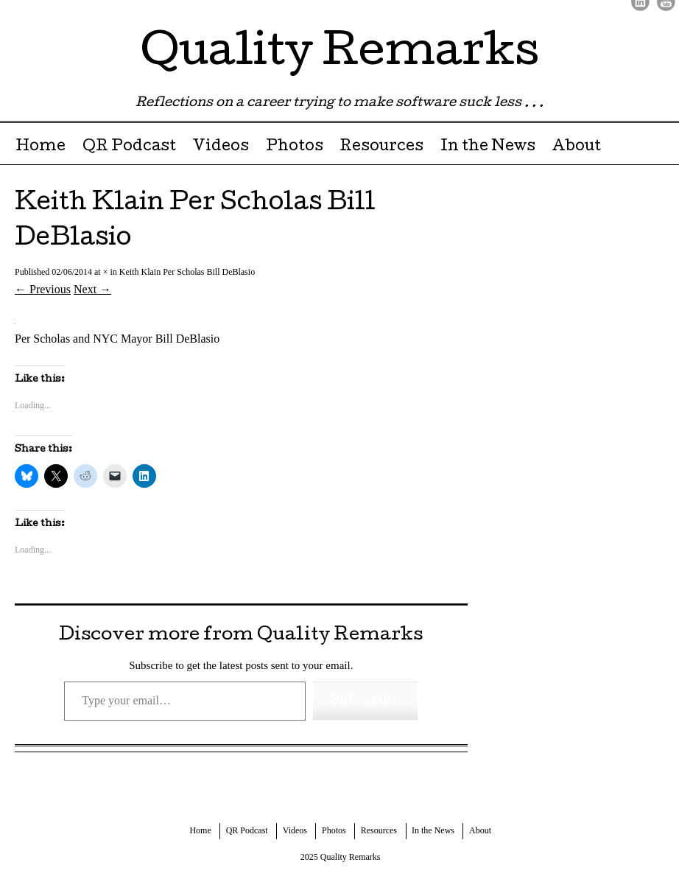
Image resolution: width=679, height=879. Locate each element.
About (576, 147)
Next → (92, 289)
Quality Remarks (340, 54)
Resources (381, 147)
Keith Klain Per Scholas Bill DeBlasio (187, 272)
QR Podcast (129, 147)
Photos (294, 147)
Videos (220, 147)
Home (40, 147)
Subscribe (365, 700)
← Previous (43, 289)
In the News (487, 147)
